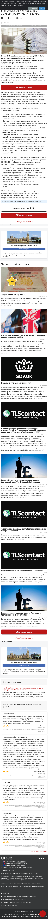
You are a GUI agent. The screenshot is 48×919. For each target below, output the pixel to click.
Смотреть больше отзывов (39, 851)
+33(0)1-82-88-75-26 (21, 863)
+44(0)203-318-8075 (21, 862)
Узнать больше (33, 8)
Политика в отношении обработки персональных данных (19, 896)
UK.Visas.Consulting (7, 225)
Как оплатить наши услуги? (11, 905)
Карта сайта (6, 893)
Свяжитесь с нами (24, 87)
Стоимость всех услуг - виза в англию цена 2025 (17, 902)
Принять (42, 8)
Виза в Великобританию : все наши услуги (15, 899)
